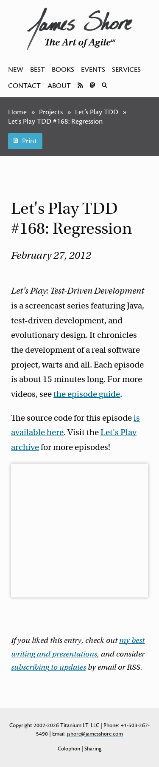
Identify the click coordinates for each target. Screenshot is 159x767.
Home (17, 112)
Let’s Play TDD (96, 112)
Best (37, 69)
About (59, 86)
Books (63, 69)
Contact (24, 86)
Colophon (69, 748)
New (15, 69)
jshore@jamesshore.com (95, 733)
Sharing (92, 748)
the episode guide (86, 394)
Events (93, 69)
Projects (51, 112)
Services (126, 69)
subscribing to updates (48, 667)
